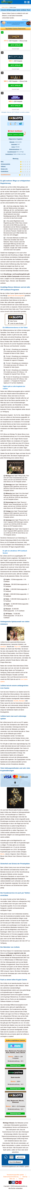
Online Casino (5, 7)
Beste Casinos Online (15, 134)
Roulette (15, 700)
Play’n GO (17, 646)
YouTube (16, 1182)
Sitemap (24, 1176)
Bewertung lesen (15, 1065)
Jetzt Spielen (15, 45)
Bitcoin (2, 854)
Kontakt (21, 1178)
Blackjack (22, 700)
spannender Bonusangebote (16, 295)
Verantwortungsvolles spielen (15, 1174)
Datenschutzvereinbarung (10, 1176)
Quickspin (3, 646)
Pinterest (20, 1182)
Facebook (13, 1182)
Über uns (12, 1178)
